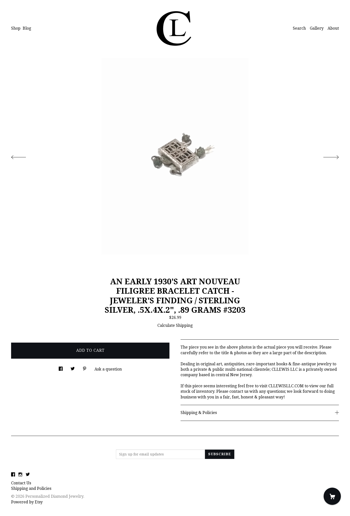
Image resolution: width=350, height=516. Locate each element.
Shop (15, 28)
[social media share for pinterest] (85, 367)
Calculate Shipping (175, 325)
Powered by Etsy (27, 502)
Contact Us (21, 483)
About (333, 28)
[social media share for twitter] (73, 367)
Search (299, 28)
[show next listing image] (326, 156)
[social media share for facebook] (61, 367)
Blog (27, 28)
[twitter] (28, 475)
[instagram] (20, 475)
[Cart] (332, 496)
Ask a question (108, 369)
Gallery (317, 28)
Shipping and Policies (31, 488)
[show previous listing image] (23, 156)
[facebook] (13, 475)
